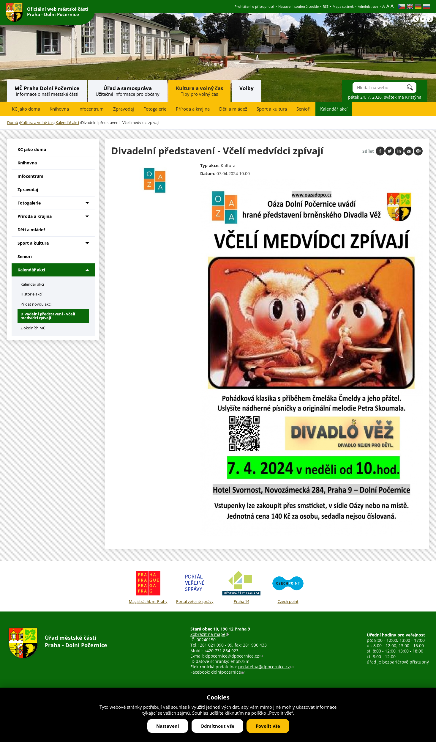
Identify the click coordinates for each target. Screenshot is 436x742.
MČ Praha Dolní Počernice (47, 88)
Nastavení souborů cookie (298, 6)
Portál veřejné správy (194, 586)
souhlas (179, 707)
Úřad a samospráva (127, 88)
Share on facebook (380, 151)
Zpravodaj (123, 109)
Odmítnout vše (217, 726)
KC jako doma (26, 109)
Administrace (368, 6)
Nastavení (167, 726)
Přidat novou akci (35, 304)
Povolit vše (268, 726)
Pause (423, 19)
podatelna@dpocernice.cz (265, 666)
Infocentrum (91, 109)
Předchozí (416, 19)
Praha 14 (241, 586)
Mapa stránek (343, 6)
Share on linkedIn (399, 151)
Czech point (288, 586)
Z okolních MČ (32, 328)
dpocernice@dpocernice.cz (234, 656)
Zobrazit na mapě (209, 634)
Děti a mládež (233, 109)
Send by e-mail (408, 151)
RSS (325, 6)
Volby (246, 88)
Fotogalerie (154, 109)
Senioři (303, 109)
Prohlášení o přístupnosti (254, 6)
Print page (418, 151)
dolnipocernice (227, 672)
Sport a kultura (272, 109)
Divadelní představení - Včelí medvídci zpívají (47, 315)
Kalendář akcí (333, 109)
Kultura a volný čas (199, 88)
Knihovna (59, 109)
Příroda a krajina (193, 109)
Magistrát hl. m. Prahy (148, 586)
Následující (430, 19)
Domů (12, 122)
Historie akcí (31, 294)
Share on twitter (389, 151)
